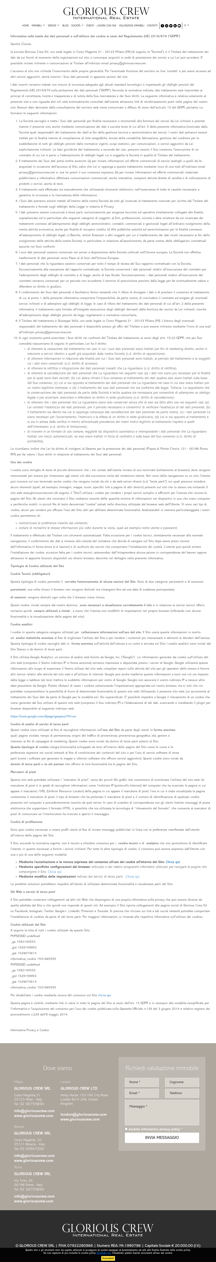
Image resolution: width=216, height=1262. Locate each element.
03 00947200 (32, 1149)
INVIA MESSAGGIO (162, 1138)
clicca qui (104, 995)
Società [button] (77, 25)
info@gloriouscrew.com (34, 1111)
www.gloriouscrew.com (33, 1116)
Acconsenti (108, 1258)
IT (186, 25)
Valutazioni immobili (131, 26)
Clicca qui (55, 872)
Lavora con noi (106, 26)
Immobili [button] (38, 25)
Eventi (90, 26)
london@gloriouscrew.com (84, 1115)
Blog (65, 26)
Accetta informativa (153, 1129)
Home (25, 26)
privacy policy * (170, 1129)
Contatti (152, 26)
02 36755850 (32, 1104)
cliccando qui (104, 1253)
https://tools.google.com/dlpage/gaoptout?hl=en (43, 716)
